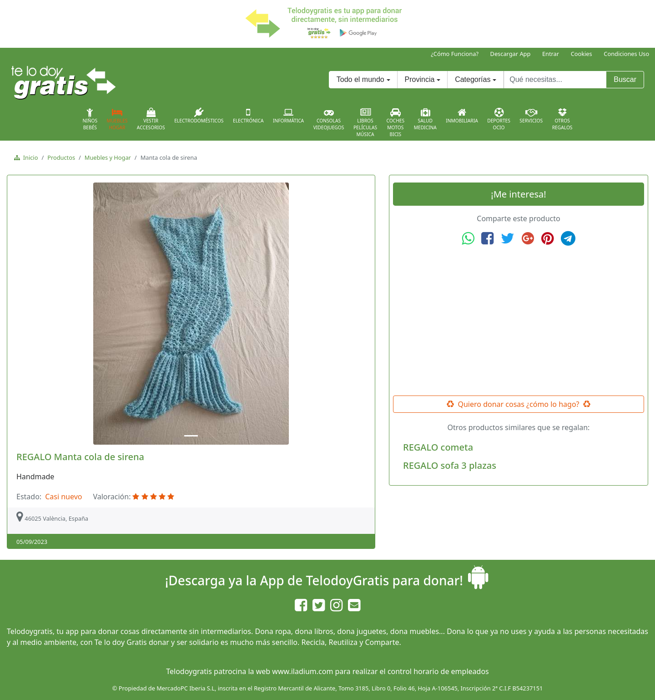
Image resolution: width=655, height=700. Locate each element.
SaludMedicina (425, 119)
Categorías (472, 79)
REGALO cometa (438, 447)
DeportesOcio (498, 119)
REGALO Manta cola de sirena (80, 457)
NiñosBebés (89, 119)
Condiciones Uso (626, 54)
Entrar (550, 54)
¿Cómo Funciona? (455, 54)
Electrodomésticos (198, 115)
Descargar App (510, 54)
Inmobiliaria (462, 115)
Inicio (29, 157)
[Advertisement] (518, 321)
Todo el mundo (360, 79)
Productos (61, 157)
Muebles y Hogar (108, 157)
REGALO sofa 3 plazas (449, 465)
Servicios (531, 115)
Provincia (420, 79)
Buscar (625, 79)
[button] (38, 313)
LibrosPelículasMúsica (365, 122)
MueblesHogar (117, 119)
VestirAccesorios (151, 119)
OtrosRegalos (562, 119)
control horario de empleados (438, 671)
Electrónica (248, 115)
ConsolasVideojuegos (328, 119)
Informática (288, 115)
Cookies (581, 54)
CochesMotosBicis (396, 122)
